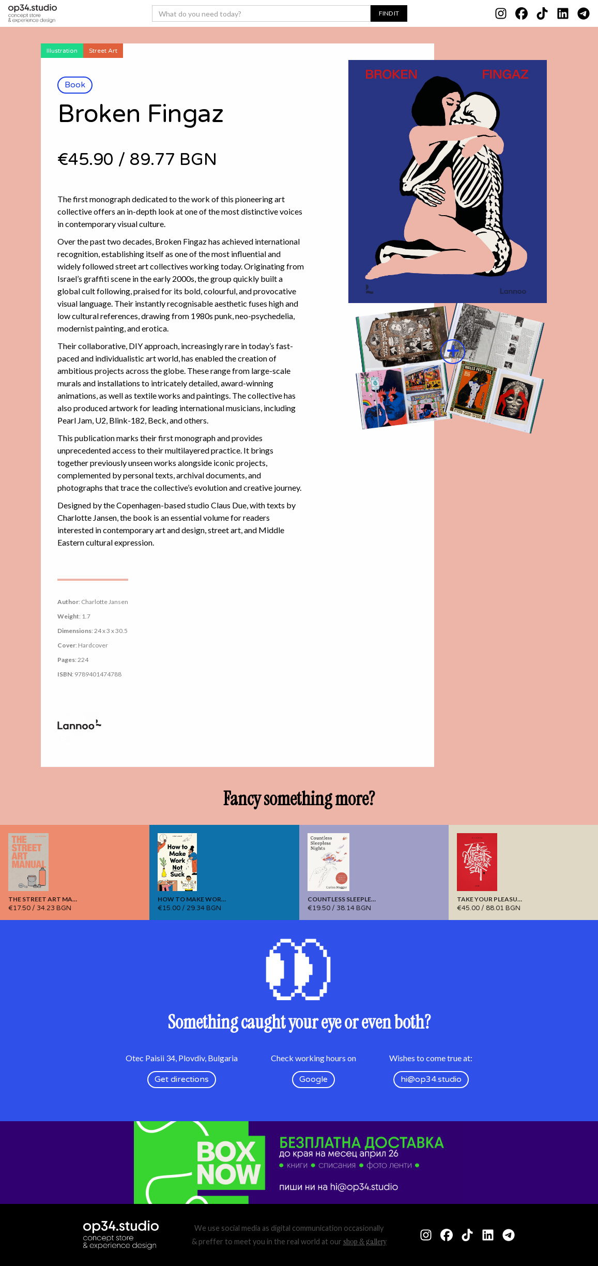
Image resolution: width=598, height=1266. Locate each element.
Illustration (62, 50)
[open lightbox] (453, 246)
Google (313, 1079)
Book (75, 85)
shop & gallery (365, 1241)
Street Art (103, 50)
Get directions (182, 1079)
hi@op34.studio (431, 1079)
